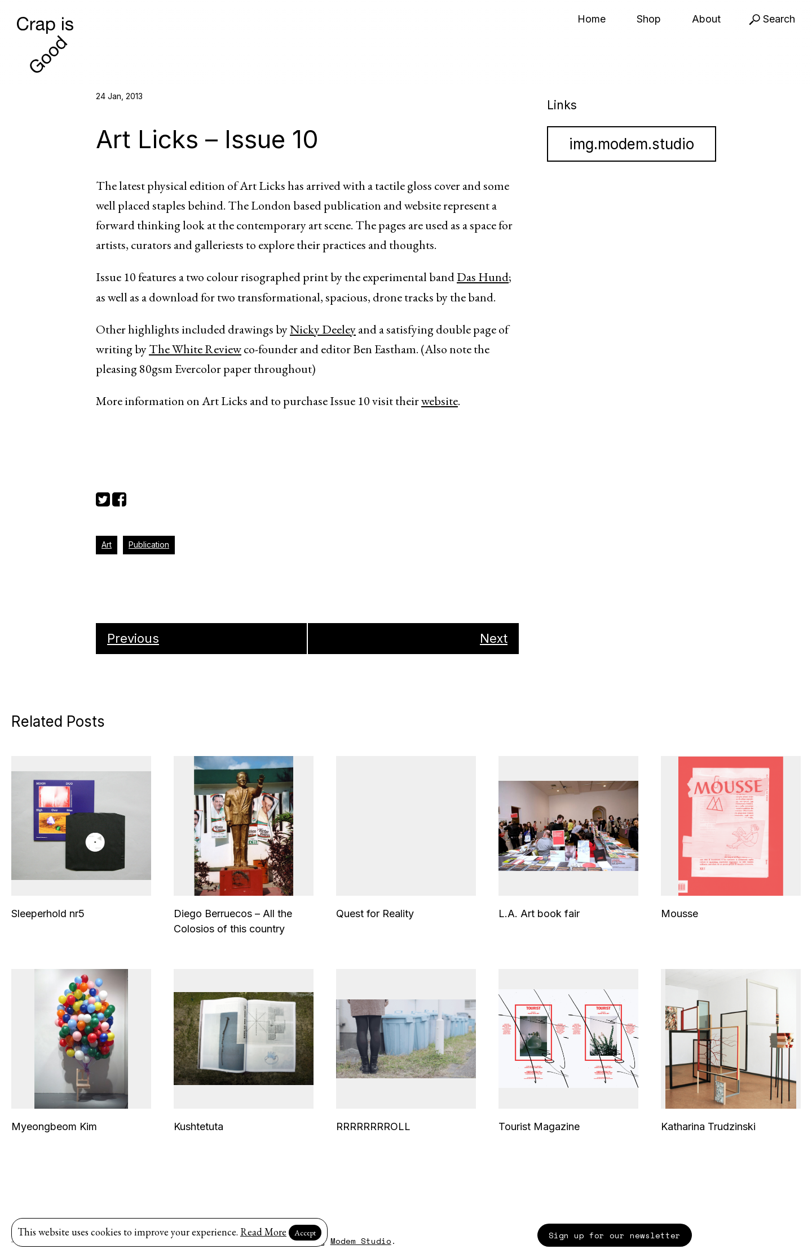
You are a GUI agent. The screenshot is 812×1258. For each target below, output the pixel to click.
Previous (133, 638)
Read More (263, 1231)
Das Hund (483, 277)
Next (494, 638)
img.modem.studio (631, 144)
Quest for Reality (375, 913)
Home (591, 19)
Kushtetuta (198, 1126)
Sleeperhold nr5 (48, 913)
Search (772, 19)
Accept (305, 1233)
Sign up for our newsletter (615, 1235)
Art (107, 544)
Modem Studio (360, 1241)
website (439, 401)
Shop (649, 19)
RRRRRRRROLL (373, 1126)
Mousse (679, 913)
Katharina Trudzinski (708, 1126)
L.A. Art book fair (539, 913)
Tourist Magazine (539, 1126)
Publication (149, 544)
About (706, 19)
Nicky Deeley (323, 329)
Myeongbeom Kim (54, 1126)
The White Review (195, 349)
